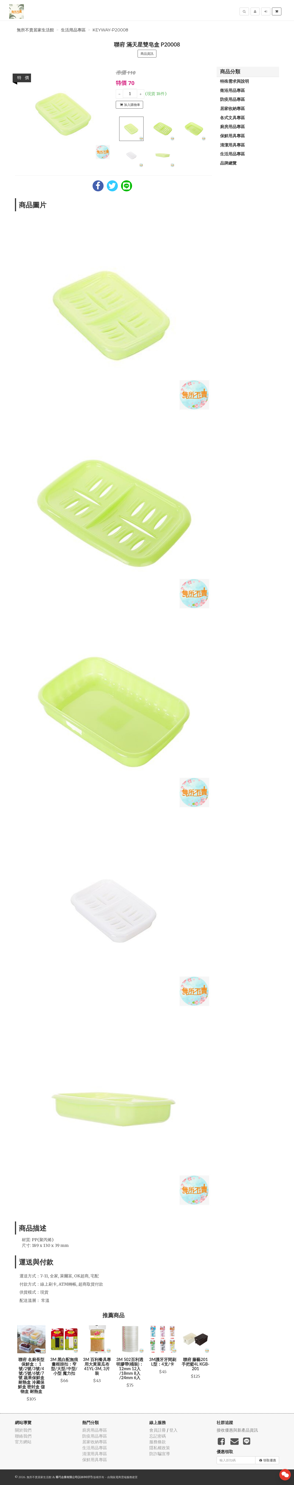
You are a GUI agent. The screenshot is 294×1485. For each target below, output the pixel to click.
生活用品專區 (73, 30)
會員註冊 (157, 1430)
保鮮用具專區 (232, 135)
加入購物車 (130, 105)
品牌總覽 (228, 162)
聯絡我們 (23, 1436)
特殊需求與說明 (234, 81)
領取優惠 (267, 1460)
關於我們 (23, 1430)
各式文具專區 (232, 117)
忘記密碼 (157, 1436)
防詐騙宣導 (159, 1453)
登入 (173, 1430)
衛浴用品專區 (232, 90)
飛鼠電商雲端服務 (121, 1477)
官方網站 (23, 1441)
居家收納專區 (232, 108)
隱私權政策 (159, 1447)
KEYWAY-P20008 (110, 30)
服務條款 (157, 1441)
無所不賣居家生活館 (35, 30)
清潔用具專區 (232, 144)
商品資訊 (147, 54)
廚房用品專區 (232, 126)
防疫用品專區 (232, 99)
